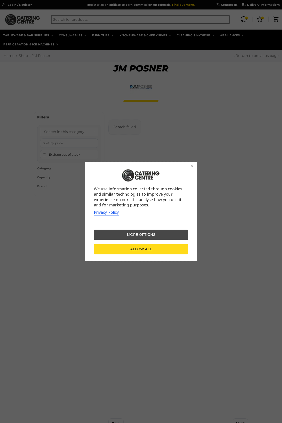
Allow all (141, 249)
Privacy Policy (106, 212)
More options (141, 235)
